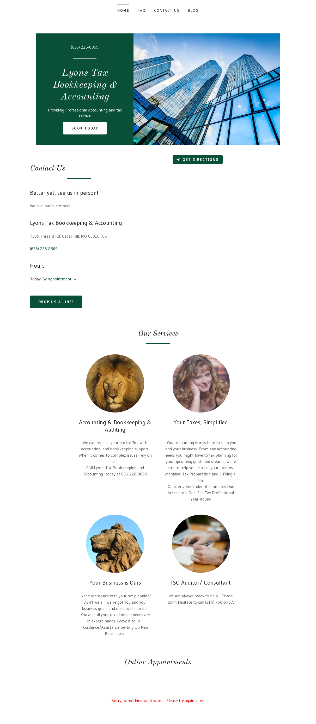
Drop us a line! (56, 301)
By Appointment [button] (56, 278)
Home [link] (123, 10)
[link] (84, 98)
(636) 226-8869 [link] (85, 47)
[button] (74, 279)
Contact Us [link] (166, 10)
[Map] (237, 236)
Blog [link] (193, 10)
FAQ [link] (142, 10)
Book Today (84, 128)
